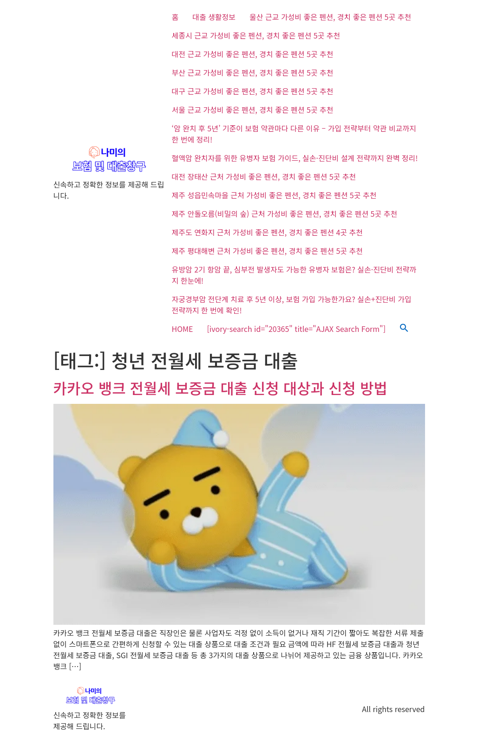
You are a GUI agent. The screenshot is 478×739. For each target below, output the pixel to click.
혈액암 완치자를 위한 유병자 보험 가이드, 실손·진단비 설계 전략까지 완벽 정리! (295, 157)
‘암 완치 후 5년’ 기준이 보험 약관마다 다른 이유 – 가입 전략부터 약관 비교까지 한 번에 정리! (294, 134)
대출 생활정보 (214, 16)
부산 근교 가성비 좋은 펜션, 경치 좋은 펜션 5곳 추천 (253, 72)
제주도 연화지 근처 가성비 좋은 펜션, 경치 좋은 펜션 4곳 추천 (267, 232)
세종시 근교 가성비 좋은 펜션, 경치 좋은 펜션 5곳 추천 (256, 35)
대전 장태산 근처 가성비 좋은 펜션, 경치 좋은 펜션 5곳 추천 (264, 176)
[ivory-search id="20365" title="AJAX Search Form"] (296, 328)
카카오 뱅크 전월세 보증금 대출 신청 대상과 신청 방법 (220, 387)
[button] (404, 328)
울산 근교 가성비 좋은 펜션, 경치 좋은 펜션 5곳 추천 (330, 16)
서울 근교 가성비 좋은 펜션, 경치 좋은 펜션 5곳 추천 (253, 109)
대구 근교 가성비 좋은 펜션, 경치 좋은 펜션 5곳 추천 (253, 91)
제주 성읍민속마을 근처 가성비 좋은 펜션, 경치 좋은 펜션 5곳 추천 (274, 195)
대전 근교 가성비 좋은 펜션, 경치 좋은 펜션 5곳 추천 (253, 53)
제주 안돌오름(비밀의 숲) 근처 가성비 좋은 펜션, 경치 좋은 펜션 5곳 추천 (285, 213)
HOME (182, 328)
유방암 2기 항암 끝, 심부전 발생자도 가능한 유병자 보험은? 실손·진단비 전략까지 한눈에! (294, 275)
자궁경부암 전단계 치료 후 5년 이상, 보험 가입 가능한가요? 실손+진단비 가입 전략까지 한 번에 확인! (292, 304)
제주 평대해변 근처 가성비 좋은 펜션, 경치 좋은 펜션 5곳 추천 (267, 250)
